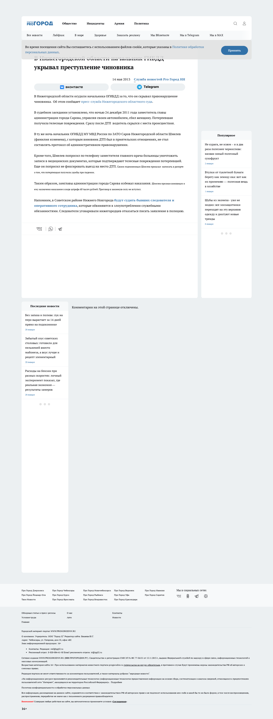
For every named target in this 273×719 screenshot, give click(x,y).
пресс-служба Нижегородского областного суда (116, 102)
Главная (25, 622)
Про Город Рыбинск (93, 595)
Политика (141, 23)
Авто (69, 617)
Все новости (34, 35)
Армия (119, 23)
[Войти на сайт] (244, 23)
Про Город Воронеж (124, 590)
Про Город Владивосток (95, 599)
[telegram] (61, 228)
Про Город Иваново (155, 590)
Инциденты (95, 23)
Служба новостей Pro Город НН (159, 79)
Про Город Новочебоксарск (97, 590)
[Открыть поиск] (235, 23)
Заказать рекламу (128, 35)
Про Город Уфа (121, 595)
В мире (79, 35)
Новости (116, 617)
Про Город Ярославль (63, 599)
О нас (69, 613)
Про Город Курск (60, 595)
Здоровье (100, 35)
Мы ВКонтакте (160, 35)
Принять (234, 50)
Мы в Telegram (189, 35)
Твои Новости (29, 599)
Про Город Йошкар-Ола (34, 595)
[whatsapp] (50, 228)
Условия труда (29, 617)
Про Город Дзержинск (33, 590)
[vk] (39, 228)
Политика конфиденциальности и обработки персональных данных (56, 687)
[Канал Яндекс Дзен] (205, 596)
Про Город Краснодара (125, 599)
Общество (69, 23)
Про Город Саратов (154, 595)
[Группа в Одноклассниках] (187, 596)
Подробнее (116, 682)
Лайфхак (58, 35)
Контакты (117, 613)
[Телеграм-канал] (148, 87)
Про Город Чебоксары (63, 590)
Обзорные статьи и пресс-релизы (39, 613)
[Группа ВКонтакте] (71, 87)
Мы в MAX (216, 35)
